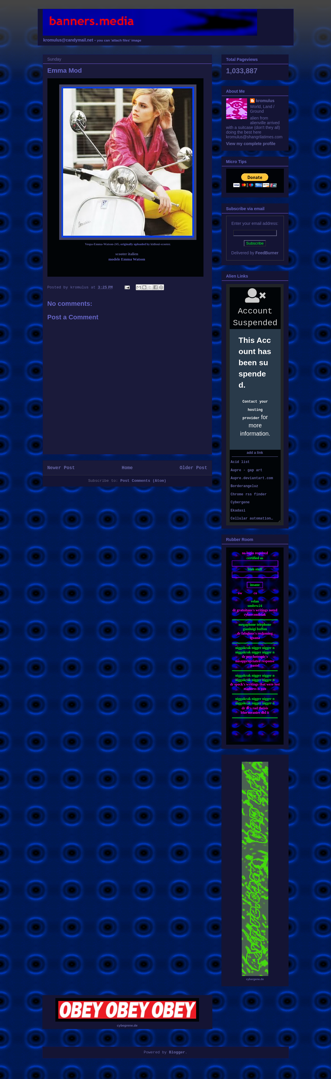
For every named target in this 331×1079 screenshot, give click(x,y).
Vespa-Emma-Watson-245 (102, 244)
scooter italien (126, 254)
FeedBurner (267, 252)
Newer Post (61, 468)
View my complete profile (251, 143)
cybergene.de (255, 979)
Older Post (193, 468)
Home (127, 468)
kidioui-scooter (160, 244)
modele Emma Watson (126, 259)
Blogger (177, 1052)
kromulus (265, 100)
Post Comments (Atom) (143, 481)
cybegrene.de (127, 1025)
